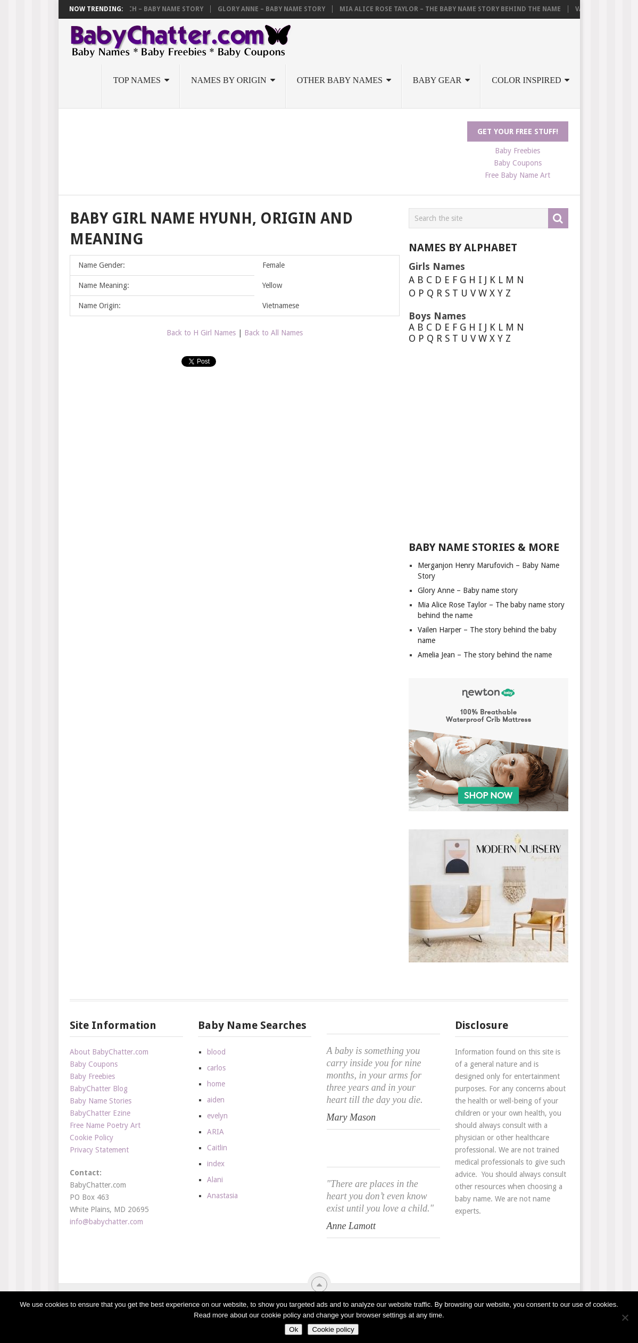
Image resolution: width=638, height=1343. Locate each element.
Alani (215, 1179)
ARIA (215, 1131)
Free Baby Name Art (517, 175)
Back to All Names (273, 332)
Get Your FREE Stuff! (517, 131)
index (216, 1163)
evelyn (217, 1115)
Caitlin (217, 1147)
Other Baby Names (340, 80)
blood (216, 1052)
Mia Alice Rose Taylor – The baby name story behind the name (457, 9)
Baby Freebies (517, 150)
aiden (216, 1099)
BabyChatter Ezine (100, 1113)
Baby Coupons (518, 163)
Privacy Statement (99, 1150)
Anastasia (222, 1195)
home (216, 1084)
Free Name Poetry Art (105, 1125)
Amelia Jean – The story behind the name (485, 654)
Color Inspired (526, 80)
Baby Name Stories (100, 1101)
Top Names (137, 80)
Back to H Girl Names (201, 332)
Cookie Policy (91, 1137)
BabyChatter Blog (99, 1088)
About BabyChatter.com (109, 1052)
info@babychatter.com (106, 1221)
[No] (624, 1317)
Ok (293, 1329)
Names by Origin (229, 80)
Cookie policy (333, 1329)
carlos (216, 1068)
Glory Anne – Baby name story (279, 9)
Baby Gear (437, 80)
